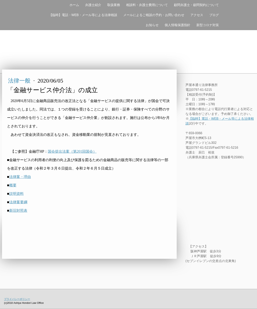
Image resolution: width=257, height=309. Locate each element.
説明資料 (16, 194)
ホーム (74, 5)
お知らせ (152, 25)
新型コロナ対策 (207, 25)
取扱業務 (113, 5)
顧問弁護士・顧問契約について (196, 5)
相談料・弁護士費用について (147, 5)
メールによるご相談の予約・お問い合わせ (153, 15)
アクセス (196, 15)
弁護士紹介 (93, 5)
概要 (12, 185)
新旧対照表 (18, 211)
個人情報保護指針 (177, 25)
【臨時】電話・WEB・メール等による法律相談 (83, 15)
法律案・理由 (20, 177)
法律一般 (20, 81)
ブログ (214, 15)
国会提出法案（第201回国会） (72, 151)
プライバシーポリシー (17, 299)
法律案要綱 (18, 202)
